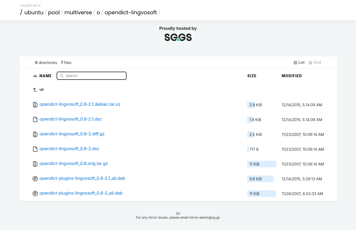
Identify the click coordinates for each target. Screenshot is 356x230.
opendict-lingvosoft (131, 12)
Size (251, 75)
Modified (292, 75)
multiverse (78, 12)
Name (46, 75)
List (299, 62)
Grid (314, 62)
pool (54, 12)
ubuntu (33, 12)
